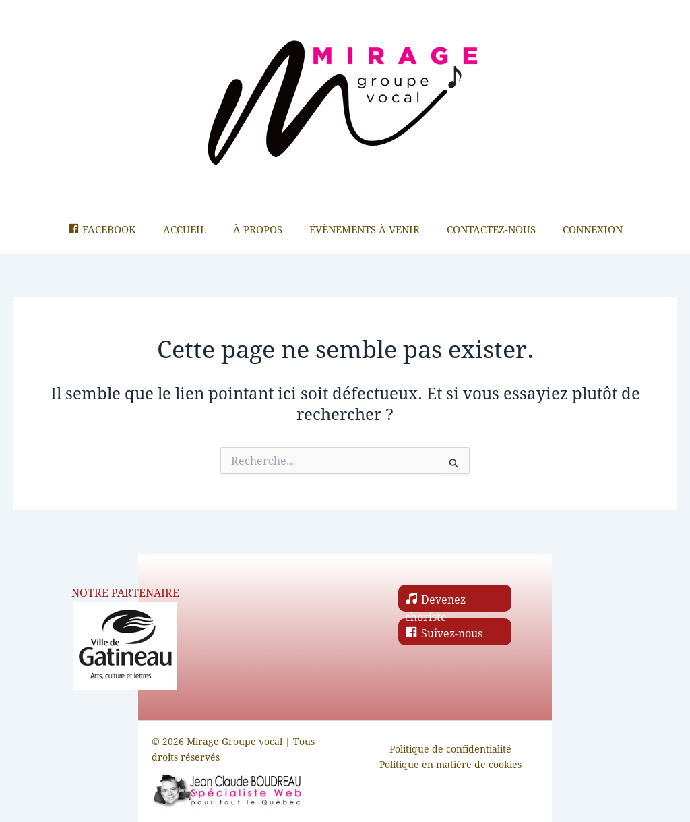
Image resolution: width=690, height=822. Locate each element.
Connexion (593, 230)
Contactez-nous (491, 230)
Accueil (184, 230)
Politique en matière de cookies (450, 764)
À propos (257, 230)
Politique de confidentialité (450, 749)
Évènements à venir (364, 230)
